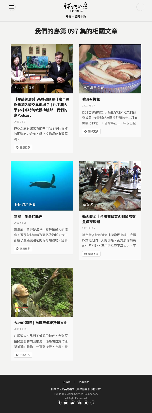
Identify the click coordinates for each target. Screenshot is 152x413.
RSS (92, 402)
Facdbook (59, 402)
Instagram (79, 402)
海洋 (86, 87)
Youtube (66, 402)
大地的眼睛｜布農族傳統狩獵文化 (40, 322)
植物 (31, 87)
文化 (25, 311)
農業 (93, 87)
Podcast (21, 87)
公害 (101, 87)
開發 (32, 204)
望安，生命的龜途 (28, 216)
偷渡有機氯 (91, 99)
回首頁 (67, 382)
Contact (72, 402)
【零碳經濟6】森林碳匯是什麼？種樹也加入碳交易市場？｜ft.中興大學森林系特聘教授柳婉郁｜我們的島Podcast (41, 107)
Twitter (86, 402)
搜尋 (140, 7)
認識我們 (84, 382)
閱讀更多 (25, 147)
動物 (18, 204)
